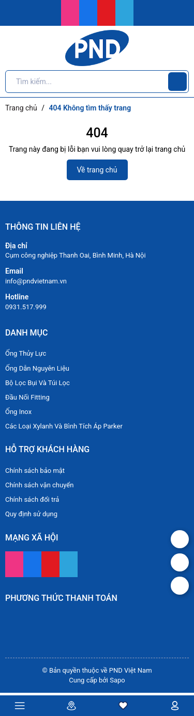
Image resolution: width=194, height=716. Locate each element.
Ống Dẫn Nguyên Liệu (37, 368)
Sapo (117, 680)
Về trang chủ (97, 170)
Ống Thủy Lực (25, 353)
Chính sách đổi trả (32, 499)
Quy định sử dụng (31, 514)
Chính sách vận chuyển (39, 485)
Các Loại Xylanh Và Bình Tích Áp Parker (64, 426)
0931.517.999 (26, 307)
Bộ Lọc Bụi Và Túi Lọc (37, 383)
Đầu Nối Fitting (27, 397)
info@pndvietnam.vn (36, 281)
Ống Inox (18, 412)
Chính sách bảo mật (35, 470)
